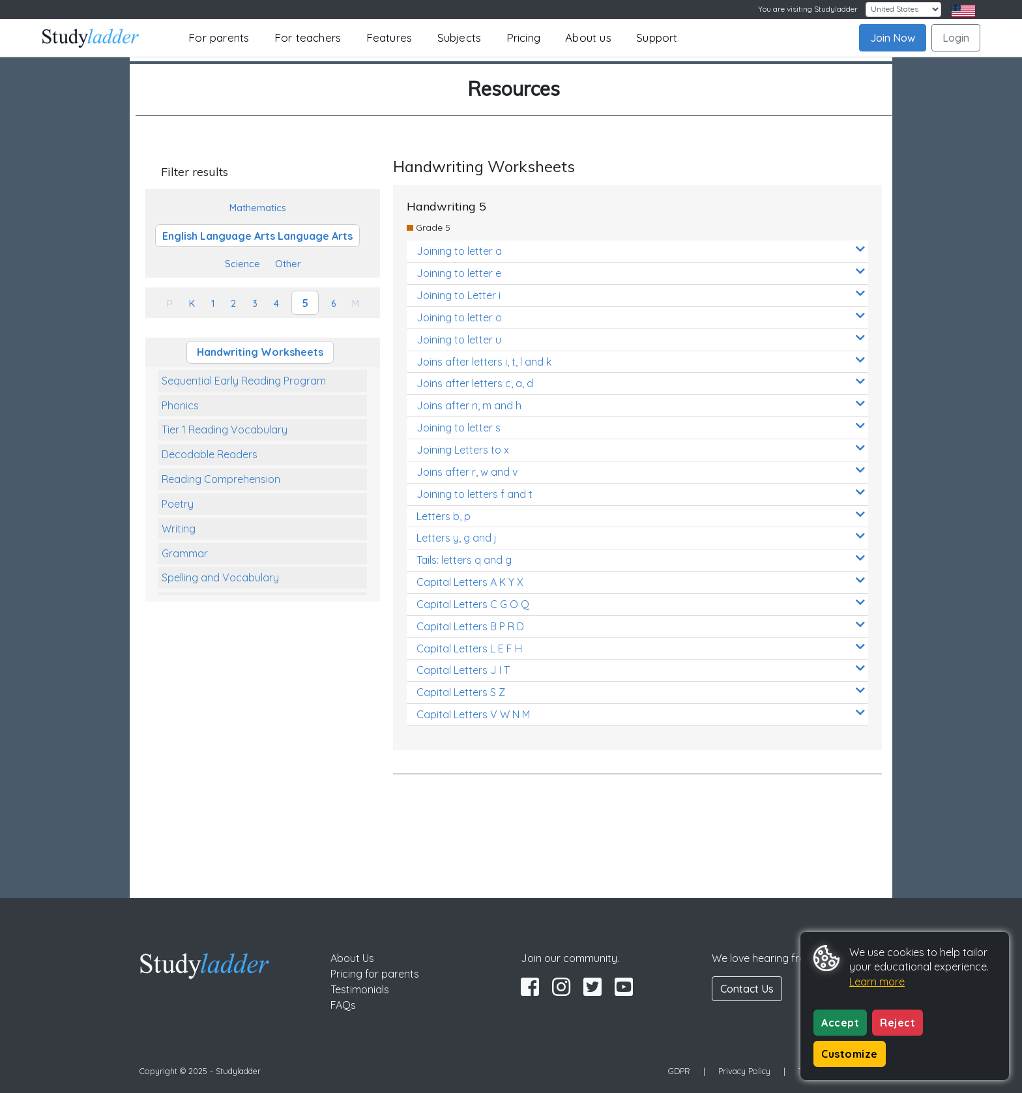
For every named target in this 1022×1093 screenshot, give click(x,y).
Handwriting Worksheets (260, 351)
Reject (897, 1022)
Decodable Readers (209, 454)
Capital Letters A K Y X (640, 582)
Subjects (459, 37)
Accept (840, 1022)
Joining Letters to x (640, 449)
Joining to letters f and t (640, 494)
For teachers (307, 37)
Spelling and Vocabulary (220, 577)
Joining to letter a (640, 250)
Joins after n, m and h (640, 405)
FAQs (343, 1005)
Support (656, 37)
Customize (849, 1053)
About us (588, 37)
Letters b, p (640, 516)
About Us (352, 958)
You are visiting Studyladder (808, 9)
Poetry (178, 503)
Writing (179, 528)
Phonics (180, 405)
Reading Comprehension (221, 479)
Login (955, 37)
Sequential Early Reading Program (244, 380)
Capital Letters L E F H (640, 648)
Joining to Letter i (640, 295)
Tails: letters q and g (640, 559)
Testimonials (359, 989)
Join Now (892, 37)
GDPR (679, 1071)
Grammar (185, 553)
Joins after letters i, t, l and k (640, 361)
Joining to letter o (640, 317)
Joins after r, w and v (640, 471)
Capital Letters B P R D (640, 626)
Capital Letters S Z (640, 692)
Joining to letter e (640, 273)
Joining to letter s (640, 427)
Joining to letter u (640, 339)
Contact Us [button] (747, 988)
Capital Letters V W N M (640, 714)
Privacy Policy (744, 1071)
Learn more (877, 981)
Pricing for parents (374, 973)
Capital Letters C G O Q (640, 604)
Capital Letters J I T (640, 670)
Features (389, 37)
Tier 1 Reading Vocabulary (224, 429)
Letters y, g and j (640, 537)
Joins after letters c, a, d (640, 383)
